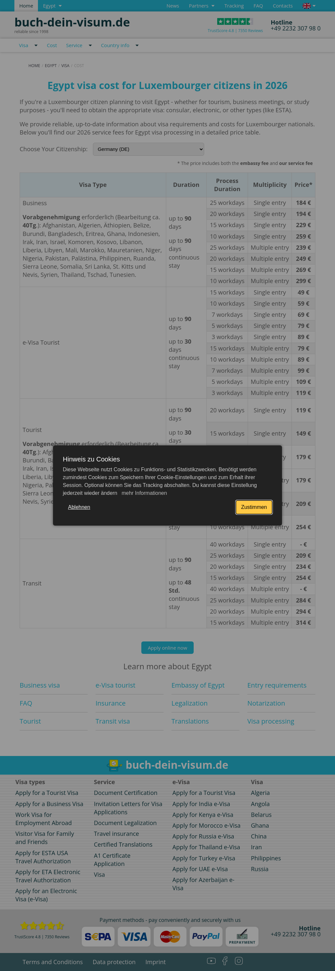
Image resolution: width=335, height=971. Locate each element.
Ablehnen (79, 507)
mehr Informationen (143, 493)
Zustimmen (254, 507)
